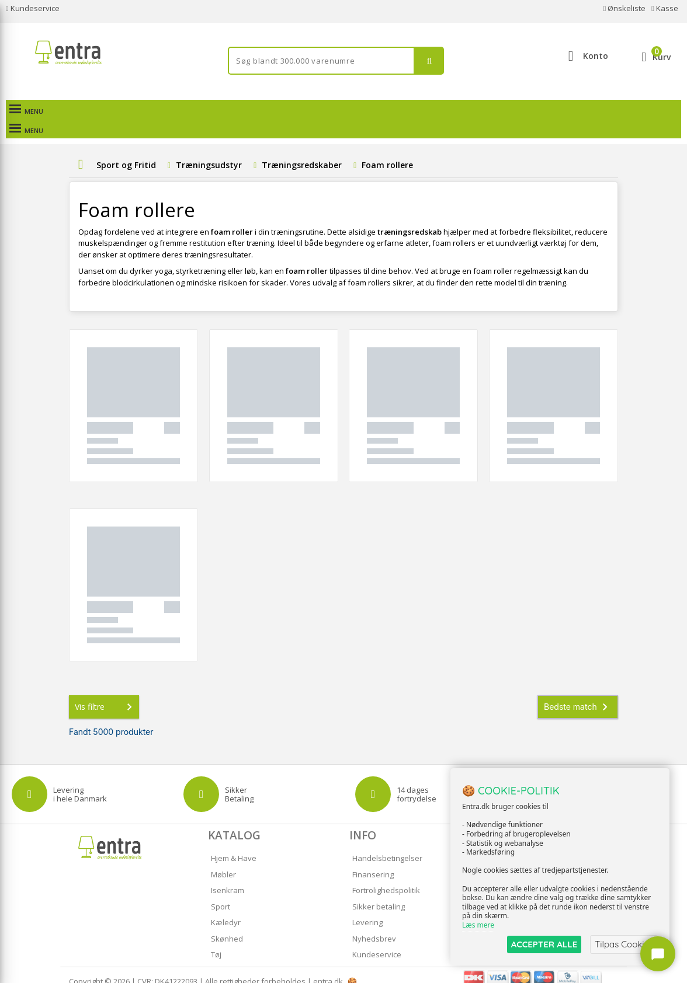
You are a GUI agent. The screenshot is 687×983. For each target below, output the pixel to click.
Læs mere (478, 925)
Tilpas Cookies (624, 944)
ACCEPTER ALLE (544, 944)
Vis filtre (106, 694)
